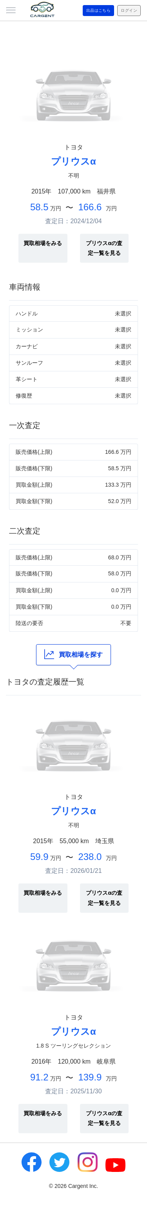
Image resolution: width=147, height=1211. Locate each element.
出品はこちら (98, 10)
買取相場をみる (43, 243)
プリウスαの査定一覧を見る (104, 248)
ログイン (129, 10)
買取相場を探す (73, 654)
